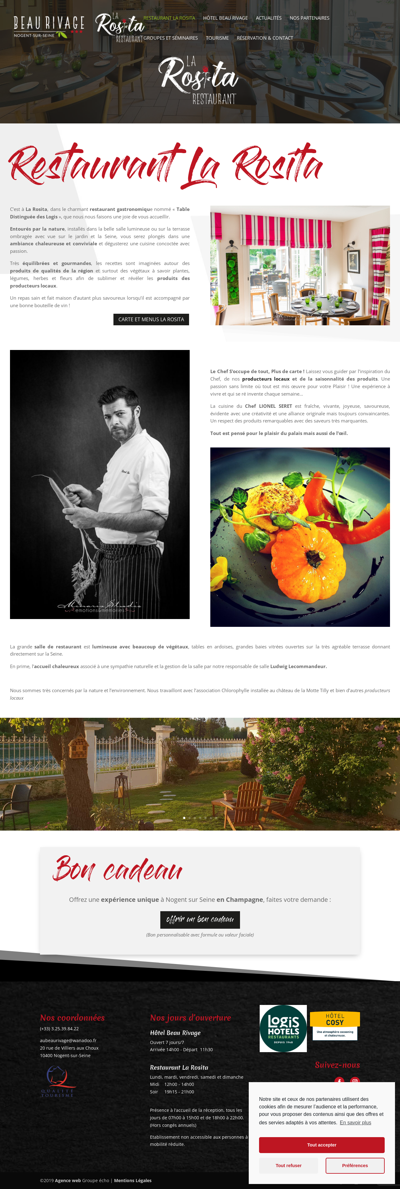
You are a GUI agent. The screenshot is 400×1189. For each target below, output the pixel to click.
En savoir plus (355, 1122)
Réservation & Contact (265, 38)
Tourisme (217, 38)
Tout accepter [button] (321, 1144)
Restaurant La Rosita (169, 18)
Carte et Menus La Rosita (151, 319)
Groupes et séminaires (170, 38)
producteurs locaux (265, 379)
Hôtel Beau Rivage (225, 18)
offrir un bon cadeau (200, 920)
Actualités (269, 18)
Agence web (68, 1180)
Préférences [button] (355, 1165)
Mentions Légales (133, 1180)
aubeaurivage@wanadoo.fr (68, 1040)
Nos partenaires (309, 18)
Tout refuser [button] (289, 1165)
